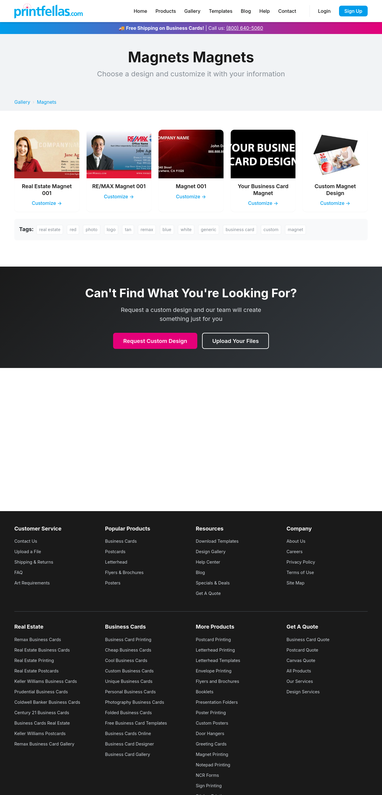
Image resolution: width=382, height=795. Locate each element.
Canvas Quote (302, 660)
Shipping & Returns (35, 562)
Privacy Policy (302, 562)
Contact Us (26, 541)
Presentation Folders (219, 702)
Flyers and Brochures (220, 681)
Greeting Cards (213, 744)
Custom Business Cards (132, 671)
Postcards (116, 551)
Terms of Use (301, 572)
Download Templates (219, 541)
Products (165, 11)
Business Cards (122, 541)
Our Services (301, 681)
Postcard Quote (303, 650)
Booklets (205, 692)
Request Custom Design (153, 341)
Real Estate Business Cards (45, 650)
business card (252, 230)
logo (116, 230)
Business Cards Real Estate (45, 723)
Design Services (304, 692)
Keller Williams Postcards (42, 733)
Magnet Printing (214, 754)
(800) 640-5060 (244, 28)
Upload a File (29, 551)
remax (153, 230)
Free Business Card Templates (139, 723)
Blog (246, 11)
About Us (296, 541)
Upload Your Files (238, 341)
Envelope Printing (215, 671)
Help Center (209, 562)
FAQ (19, 572)
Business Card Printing (130, 639)
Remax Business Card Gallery (47, 744)
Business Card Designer (132, 744)
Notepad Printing (215, 765)
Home (140, 11)
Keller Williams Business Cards (48, 681)
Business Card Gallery (130, 754)
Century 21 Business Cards (44, 712)
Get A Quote (209, 593)
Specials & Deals (214, 583)
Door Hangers (211, 733)
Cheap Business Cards (130, 650)
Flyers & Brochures (126, 572)
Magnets (46, 102)
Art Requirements (33, 583)
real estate (51, 230)
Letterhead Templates (220, 660)
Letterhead (117, 562)
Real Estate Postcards (38, 671)
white (195, 230)
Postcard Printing (215, 639)
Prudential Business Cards (43, 692)
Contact (287, 11)
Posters (113, 583)
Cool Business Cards (128, 660)
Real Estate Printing (36, 660)
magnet (311, 230)
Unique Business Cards (131, 681)
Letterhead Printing (217, 650)
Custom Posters (214, 723)
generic (218, 230)
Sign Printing (210, 785)
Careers (295, 551)
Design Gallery (212, 551)
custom (285, 230)
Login (324, 11)
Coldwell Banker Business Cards (50, 702)
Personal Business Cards (133, 692)
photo (95, 230)
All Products (300, 671)
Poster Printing (212, 712)
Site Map (296, 583)
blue (174, 230)
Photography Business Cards (137, 702)
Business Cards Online (130, 733)
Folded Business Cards (131, 712)
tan (133, 230)
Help (264, 11)
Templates (220, 11)
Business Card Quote (310, 639)
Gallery (192, 11)
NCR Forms (208, 775)
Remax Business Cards (40, 639)
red (75, 230)
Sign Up (353, 11)
